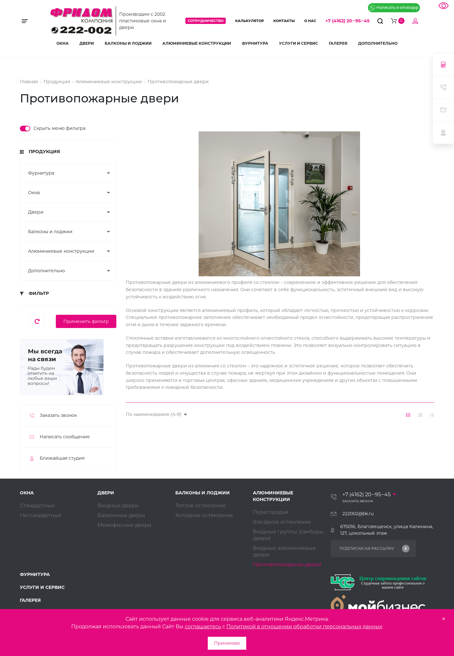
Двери (86, 43)
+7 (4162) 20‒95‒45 (347, 21)
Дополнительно (378, 43)
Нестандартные (40, 515)
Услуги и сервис (298, 43)
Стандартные (37, 506)
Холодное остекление (204, 515)
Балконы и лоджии (128, 43)
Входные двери (117, 506)
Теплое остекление (200, 506)
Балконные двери (121, 515)
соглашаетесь (203, 627)
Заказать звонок (357, 501)
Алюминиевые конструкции (196, 43)
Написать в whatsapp (394, 8)
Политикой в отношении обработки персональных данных (304, 627)
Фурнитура (255, 43)
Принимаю (227, 643)
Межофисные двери (124, 525)
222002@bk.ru (358, 513)
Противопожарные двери (287, 564)
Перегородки (270, 512)
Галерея (338, 43)
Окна (62, 43)
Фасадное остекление (282, 522)
